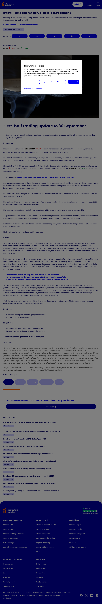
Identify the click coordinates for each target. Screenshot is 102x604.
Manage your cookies (33, 88)
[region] (51, 77)
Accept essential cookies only (52, 82)
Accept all (74, 82)
